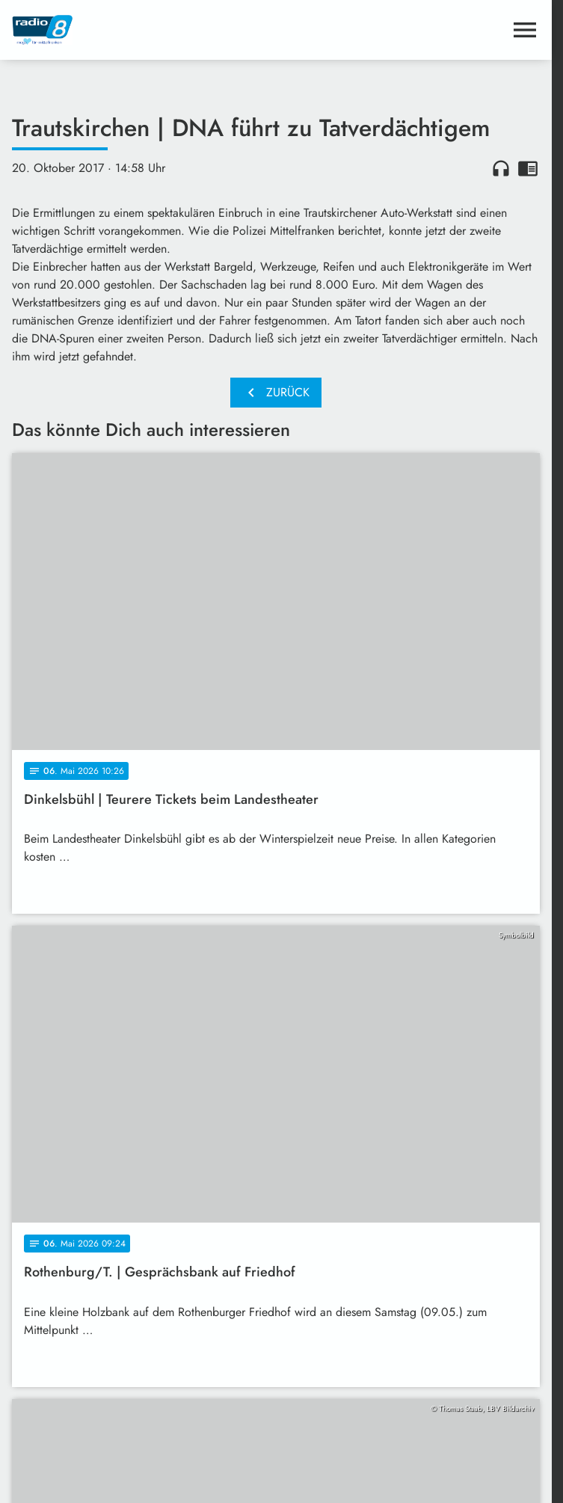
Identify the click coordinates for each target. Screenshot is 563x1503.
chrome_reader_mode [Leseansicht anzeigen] (527, 168)
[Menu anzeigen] (525, 30)
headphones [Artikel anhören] (500, 168)
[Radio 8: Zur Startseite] (144, 30)
